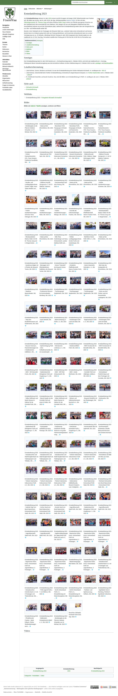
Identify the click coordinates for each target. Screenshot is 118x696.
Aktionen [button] (39, 8)
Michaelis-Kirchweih (32, 87)
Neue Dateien (6, 32)
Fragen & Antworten (8, 85)
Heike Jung (61, 22)
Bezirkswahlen (108, 63)
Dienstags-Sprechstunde (6, 69)
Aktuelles (5, 76)
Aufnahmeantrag (7, 83)
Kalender (5, 62)
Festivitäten (35, 675)
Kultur (42, 675)
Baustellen (5, 54)
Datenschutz (8, 692)
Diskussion (5, 49)
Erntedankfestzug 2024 (98, 671)
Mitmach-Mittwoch (7, 66)
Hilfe (3, 39)
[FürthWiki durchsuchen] (87, 2)
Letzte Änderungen (8, 29)
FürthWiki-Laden (7, 87)
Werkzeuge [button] (47, 8)
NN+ (103, 70)
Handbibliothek (6, 90)
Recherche (5, 51)
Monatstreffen (6, 64)
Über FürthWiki (18, 692)
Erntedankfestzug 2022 (39, 671)
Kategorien (28, 675)
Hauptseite (5, 27)
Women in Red (6, 56)
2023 (49, 18)
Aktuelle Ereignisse (8, 34)
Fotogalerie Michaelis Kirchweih (50, 97)
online (29, 75)
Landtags (98, 63)
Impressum (29, 692)
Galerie (33, 106)
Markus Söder (71, 20)
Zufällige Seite (6, 36)
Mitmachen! (5, 80)
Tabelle (38, 106)
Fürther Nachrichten (94, 72)
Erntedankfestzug (31, 89)
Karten (4, 47)
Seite (25, 8)
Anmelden (109, 2)
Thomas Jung (42, 22)
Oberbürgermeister (29, 22)
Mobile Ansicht (47, 692)
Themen (4, 44)
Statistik (37, 692)
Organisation (6, 78)
